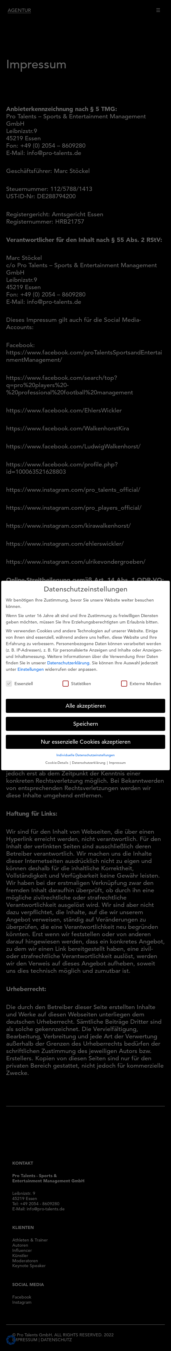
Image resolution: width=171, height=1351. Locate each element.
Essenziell (19, 679)
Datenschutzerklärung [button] (89, 758)
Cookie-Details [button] (57, 758)
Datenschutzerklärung (68, 658)
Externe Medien (141, 679)
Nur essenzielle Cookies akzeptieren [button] (86, 737)
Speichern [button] (85, 719)
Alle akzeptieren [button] (86, 701)
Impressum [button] (117, 758)
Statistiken (77, 679)
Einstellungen (30, 664)
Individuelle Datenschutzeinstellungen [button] (85, 750)
